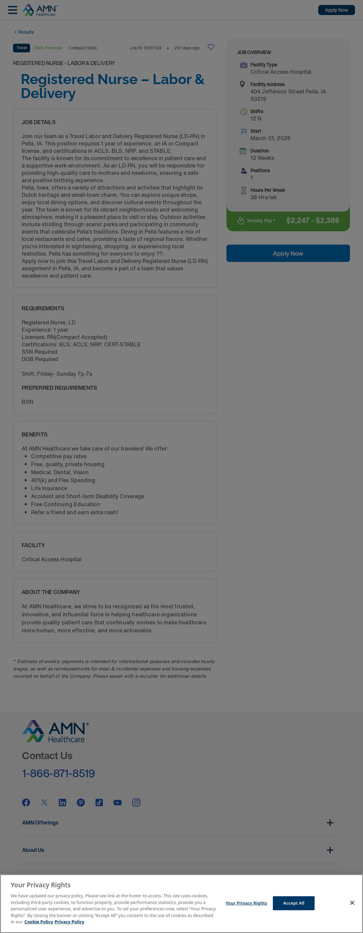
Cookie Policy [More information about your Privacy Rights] (38, 922)
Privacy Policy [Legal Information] (69, 922)
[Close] (352, 903)
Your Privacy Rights (246, 903)
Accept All (294, 903)
